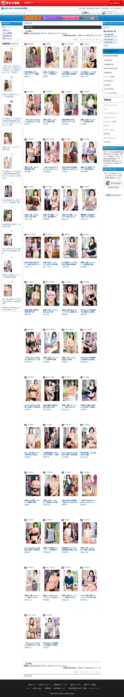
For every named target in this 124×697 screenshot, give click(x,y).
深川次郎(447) (109, 89)
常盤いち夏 (84, 552)
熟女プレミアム (51, 18)
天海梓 (45, 124)
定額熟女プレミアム (60, 685)
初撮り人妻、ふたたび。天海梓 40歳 (50, 120)
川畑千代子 (65, 267)
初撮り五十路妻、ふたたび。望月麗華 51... (50, 216)
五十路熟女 (86, 139)
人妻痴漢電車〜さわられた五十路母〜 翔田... (51, 454)
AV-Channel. (60, 693)
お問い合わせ (37, 688)
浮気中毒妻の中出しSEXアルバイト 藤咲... (32, 73)
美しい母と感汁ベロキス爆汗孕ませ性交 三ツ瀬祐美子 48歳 (12, 301)
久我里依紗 (47, 171)
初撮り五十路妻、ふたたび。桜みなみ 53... (69, 216)
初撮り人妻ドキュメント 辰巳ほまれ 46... (69, 406)
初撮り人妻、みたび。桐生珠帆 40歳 (32, 168)
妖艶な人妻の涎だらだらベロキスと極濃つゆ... (70, 311)
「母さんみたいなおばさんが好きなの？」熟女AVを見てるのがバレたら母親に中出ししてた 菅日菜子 (12, 69)
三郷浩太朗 (28, 23)
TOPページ (6, 30)
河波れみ (65, 362)
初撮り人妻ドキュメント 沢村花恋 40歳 (88, 263)
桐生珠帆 (28, 171)
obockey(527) (108, 81)
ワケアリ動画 (89, 18)
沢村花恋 (84, 267)
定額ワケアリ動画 (90, 685)
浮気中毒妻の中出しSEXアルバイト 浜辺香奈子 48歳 (12, 201)
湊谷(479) (107, 85)
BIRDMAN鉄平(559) (110, 68)
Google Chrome (113, 184)
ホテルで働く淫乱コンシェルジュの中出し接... (89, 596)
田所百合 (65, 314)
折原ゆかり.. (29, 362)
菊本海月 (107, 134)
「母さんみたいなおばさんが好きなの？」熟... (33, 120)
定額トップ (32, 685)
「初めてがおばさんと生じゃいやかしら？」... (51, 168)
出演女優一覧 (7, 36)
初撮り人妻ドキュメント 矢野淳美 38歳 (50, 358)
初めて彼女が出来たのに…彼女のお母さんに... (33, 263)
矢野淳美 (46, 362)
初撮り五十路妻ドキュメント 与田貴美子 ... (50, 549)
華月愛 (45, 76)
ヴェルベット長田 (110, 121)
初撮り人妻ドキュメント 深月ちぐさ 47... (32, 596)
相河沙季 (28, 314)
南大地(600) (108, 60)
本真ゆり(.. (28, 647)
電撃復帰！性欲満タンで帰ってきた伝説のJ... (88, 216)
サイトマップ (94, 688)
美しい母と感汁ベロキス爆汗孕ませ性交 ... (32, 454)
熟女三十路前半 (50, 139)
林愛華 (27, 505)
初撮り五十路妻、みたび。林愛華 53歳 (32, 501)
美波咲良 (46, 600)
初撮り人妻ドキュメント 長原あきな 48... (69, 596)
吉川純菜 (84, 124)
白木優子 (65, 171)
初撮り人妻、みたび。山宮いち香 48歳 (32, 216)
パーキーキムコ (109, 130)
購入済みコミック (111, 36)
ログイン (107, 27)
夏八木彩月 (47, 409)
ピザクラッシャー (110, 117)
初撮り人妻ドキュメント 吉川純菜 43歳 (88, 120)
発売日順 (37, 33)
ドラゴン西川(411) (110, 93)
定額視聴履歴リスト (110, 42)
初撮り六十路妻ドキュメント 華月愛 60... (50, 73)
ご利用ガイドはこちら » (113, 195)
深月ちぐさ (84, 76)
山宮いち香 (28, 219)
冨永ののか (65, 76)
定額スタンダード (45, 685)
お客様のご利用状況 (101, 8)
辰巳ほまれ (65, 409)
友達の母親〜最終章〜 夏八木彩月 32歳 (51, 406)
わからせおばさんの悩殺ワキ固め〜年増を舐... (33, 406)
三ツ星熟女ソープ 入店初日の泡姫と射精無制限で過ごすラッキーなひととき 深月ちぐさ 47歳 (12, 122)
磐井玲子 (84, 505)
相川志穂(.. (65, 124)
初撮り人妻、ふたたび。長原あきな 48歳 (50, 501)
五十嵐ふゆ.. (85, 457)
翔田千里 (46, 457)
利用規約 (48, 688)
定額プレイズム (75, 685)
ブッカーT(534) (109, 77)
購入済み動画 (109, 34)
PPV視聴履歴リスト (110, 39)
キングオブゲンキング (111, 113)
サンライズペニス (110, 138)
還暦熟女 (48, 44)
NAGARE (107, 142)
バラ (105, 109)
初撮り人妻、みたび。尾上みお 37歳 (50, 311)
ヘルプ (111, 8)
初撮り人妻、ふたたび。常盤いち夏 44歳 (88, 549)
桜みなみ (65, 219)
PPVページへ (7, 38)
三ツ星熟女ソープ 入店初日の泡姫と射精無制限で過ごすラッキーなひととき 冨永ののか (12, 175)
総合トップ (29, 2)
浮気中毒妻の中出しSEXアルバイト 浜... (69, 120)
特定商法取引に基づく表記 (78, 688)
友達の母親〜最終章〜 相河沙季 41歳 (33, 311)
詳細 (49, 33)
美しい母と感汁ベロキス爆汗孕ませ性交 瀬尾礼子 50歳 (12, 251)
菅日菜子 (28, 124)
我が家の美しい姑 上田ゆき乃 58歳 (88, 454)
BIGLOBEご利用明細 (86, 8)
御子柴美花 (84, 171)
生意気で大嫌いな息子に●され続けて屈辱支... (88, 406)
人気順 (31, 33)
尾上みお (46, 314)
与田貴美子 (47, 552)
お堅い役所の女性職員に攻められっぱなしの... (70, 168)
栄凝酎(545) (108, 73)
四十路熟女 (86, 44)
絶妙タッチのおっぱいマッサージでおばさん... (51, 596)
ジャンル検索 (7, 33)
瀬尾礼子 (65, 505)
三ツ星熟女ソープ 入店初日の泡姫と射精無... (69, 73)
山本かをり (28, 267)
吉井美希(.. (65, 457)
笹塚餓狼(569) (109, 64)
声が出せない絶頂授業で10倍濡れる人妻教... (88, 311)
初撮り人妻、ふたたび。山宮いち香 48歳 (50, 263)
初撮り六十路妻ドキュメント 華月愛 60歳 (12, 96)
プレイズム (70, 18)
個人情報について (60, 688)
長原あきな (47, 505)
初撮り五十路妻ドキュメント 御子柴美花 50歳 (12, 276)
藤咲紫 (27, 76)
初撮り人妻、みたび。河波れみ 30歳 (69, 358)
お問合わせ (118, 8)
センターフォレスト (111, 105)
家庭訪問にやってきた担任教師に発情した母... (70, 549)
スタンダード (32, 18)
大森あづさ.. (85, 219)
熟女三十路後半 (69, 44)
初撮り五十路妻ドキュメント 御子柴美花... (88, 168)
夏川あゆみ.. (85, 362)
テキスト (64, 33)
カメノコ (107, 126)
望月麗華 (46, 219)
